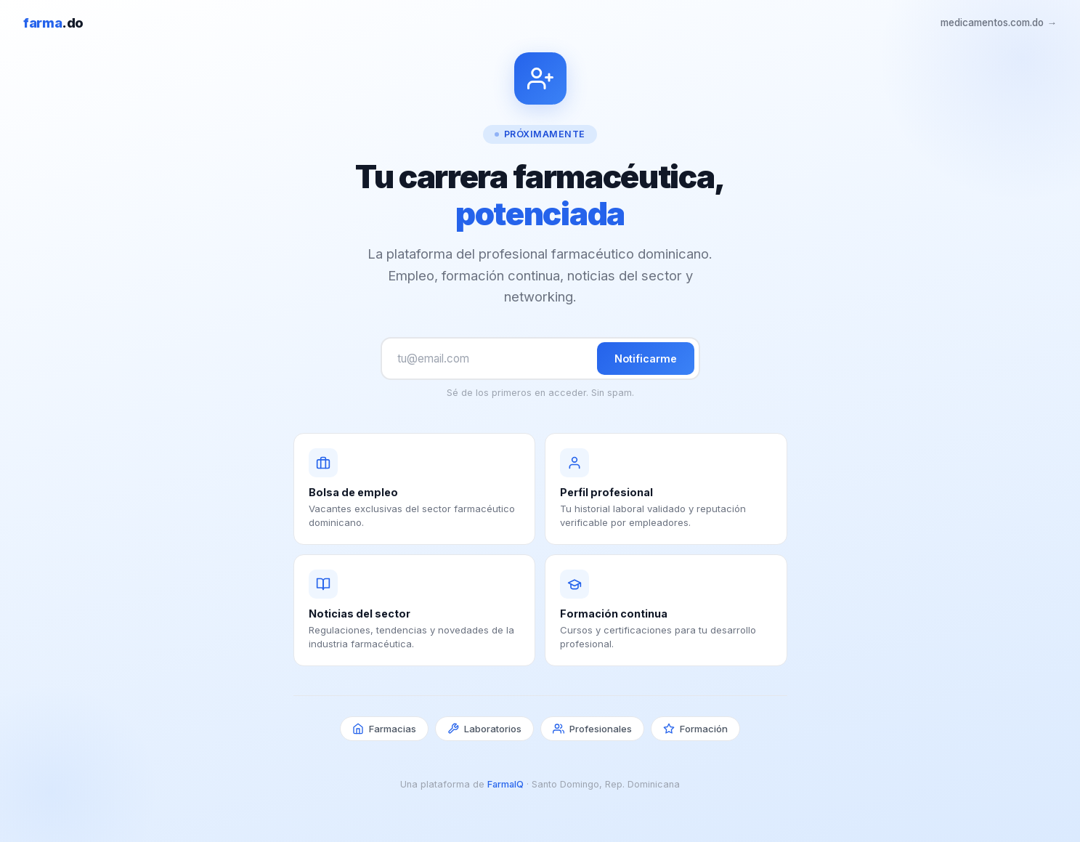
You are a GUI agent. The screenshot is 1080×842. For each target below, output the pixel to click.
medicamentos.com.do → (999, 22)
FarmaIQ (505, 784)
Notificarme (645, 358)
